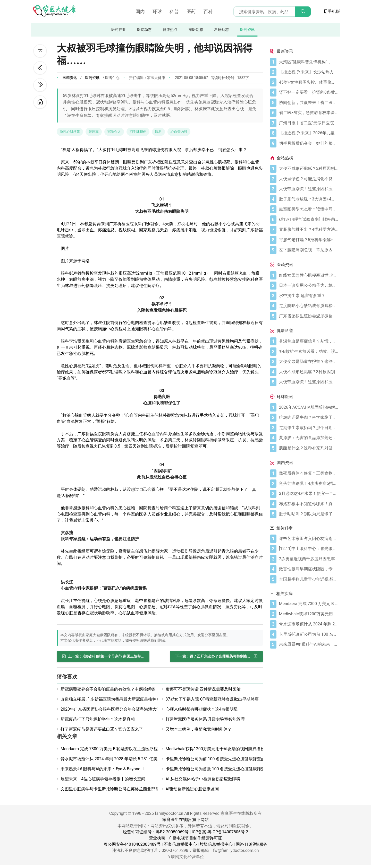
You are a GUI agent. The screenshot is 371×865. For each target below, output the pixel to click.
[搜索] (303, 11)
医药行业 (118, 30)
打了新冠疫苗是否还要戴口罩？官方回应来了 (102, 729)
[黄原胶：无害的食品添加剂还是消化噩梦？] (308, 438)
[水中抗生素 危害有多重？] (308, 296)
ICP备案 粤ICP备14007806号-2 (220, 831)
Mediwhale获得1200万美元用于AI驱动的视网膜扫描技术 (217, 748)
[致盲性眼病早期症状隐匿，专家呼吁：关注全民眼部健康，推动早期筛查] (308, 569)
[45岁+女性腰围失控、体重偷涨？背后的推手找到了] (308, 82)
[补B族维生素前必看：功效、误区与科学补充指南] (308, 351)
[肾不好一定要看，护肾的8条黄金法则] (308, 92)
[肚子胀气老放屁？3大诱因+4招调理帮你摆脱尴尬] (308, 199)
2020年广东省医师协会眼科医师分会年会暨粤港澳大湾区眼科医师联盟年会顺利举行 (137, 709)
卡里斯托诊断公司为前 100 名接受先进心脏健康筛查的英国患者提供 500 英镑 (236, 758)
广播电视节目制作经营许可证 (195, 838)
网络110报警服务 (251, 844)
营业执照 (157, 838)
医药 (191, 11)
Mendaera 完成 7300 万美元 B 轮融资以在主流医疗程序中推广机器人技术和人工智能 (138, 748)
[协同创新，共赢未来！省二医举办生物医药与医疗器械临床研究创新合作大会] (308, 103)
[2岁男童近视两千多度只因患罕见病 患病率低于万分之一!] (308, 559)
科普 (174, 11)
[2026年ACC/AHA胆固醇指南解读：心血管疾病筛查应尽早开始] (308, 407)
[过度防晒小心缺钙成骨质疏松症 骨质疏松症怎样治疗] (308, 306)
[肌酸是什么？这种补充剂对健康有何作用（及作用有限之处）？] (308, 448)
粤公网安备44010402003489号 (132, 844)
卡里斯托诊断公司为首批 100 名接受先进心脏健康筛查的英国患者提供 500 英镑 (238, 768)
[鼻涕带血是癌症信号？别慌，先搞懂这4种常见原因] (308, 341)
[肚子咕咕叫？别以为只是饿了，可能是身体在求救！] (308, 514)
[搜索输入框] (272, 11)
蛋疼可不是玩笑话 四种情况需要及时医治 (203, 689)
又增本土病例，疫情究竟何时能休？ (199, 729)
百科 (208, 11)
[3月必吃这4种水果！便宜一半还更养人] (308, 494)
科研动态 (221, 30)
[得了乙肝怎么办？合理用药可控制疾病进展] (216, 656)
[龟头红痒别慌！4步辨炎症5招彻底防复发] (308, 483)
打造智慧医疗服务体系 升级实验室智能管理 (205, 719)
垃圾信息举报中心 (216, 844)
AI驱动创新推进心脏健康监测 (192, 789)
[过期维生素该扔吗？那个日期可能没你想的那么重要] (308, 428)
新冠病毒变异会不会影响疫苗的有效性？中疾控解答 (108, 689)
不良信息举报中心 (180, 844)
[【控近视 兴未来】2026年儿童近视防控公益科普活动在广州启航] (308, 133)
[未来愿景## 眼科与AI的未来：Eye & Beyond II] (308, 644)
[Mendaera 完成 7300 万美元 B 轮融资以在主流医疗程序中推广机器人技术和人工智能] (308, 604)
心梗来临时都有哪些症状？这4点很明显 (202, 709)
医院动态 (144, 30)
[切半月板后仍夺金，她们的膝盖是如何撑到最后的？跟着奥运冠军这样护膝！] (308, 143)
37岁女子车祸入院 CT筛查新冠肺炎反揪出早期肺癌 (212, 699)
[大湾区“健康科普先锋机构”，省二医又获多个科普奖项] (308, 62)
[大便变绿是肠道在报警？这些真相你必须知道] (308, 362)
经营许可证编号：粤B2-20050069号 (156, 831)
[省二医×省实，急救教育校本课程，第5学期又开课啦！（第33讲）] (308, 113)
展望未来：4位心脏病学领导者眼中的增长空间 (103, 778)
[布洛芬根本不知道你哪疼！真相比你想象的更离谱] (308, 504)
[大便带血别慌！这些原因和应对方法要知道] (308, 189)
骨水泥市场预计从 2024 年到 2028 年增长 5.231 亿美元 (111, 758)
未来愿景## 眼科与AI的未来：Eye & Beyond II (102, 768)
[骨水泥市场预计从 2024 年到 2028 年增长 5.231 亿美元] (308, 624)
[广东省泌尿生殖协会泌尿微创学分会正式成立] (308, 316)
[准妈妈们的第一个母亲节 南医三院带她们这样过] (103, 656)
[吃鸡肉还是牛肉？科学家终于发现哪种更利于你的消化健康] (308, 417)
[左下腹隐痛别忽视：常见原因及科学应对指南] (308, 250)
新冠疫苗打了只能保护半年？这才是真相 (98, 719)
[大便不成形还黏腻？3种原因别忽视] (308, 168)
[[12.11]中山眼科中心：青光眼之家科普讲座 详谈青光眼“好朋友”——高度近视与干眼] (308, 549)
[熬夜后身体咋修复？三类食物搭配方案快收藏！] (308, 473)
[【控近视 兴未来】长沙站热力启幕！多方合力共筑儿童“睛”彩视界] (308, 72)
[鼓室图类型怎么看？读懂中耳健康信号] (308, 209)
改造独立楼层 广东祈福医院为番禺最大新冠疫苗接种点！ (113, 699)
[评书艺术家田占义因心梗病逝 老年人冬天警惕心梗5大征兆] (308, 539)
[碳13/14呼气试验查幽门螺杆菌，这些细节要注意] (308, 219)
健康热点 (170, 30)
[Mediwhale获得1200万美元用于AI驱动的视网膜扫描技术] (308, 614)
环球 (157, 11)
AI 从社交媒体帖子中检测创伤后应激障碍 (203, 778)
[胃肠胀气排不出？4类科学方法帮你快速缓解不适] (308, 229)
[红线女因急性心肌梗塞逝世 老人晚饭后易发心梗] (308, 275)
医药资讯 (247, 30)
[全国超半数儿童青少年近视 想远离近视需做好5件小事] (308, 579)
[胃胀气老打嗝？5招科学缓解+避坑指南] (308, 240)
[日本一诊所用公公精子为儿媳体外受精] (308, 285)
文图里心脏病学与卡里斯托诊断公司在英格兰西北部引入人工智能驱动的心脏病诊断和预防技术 (147, 789)
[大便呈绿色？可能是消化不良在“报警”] (308, 179)
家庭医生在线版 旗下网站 (185, 819)
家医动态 (196, 30)
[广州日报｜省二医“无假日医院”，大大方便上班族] (308, 123)
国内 (140, 11)
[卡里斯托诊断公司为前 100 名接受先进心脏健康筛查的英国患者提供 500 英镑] (308, 634)
